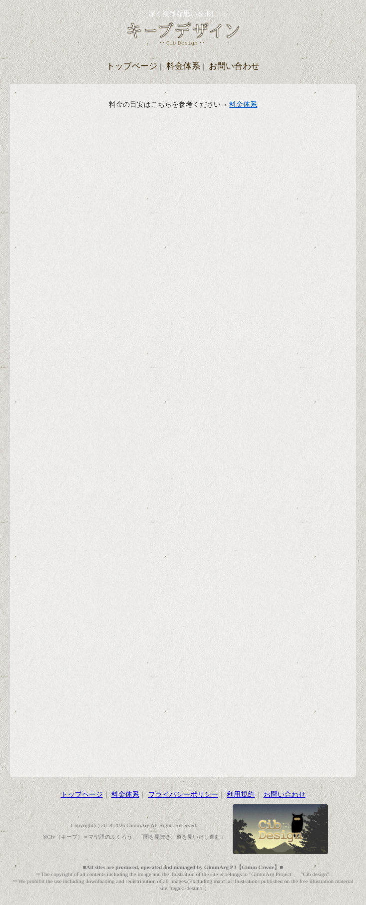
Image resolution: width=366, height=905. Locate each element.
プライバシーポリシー (183, 794)
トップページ (131, 66)
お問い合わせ (234, 66)
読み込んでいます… (183, 434)
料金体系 (183, 66)
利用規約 (241, 794)
